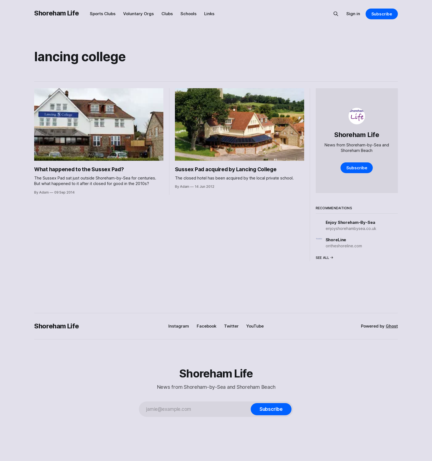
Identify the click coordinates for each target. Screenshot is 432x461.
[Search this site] (335, 13)
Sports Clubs (102, 13)
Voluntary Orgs (138, 13)
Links (209, 13)
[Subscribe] (271, 409)
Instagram (178, 326)
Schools (188, 13)
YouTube (255, 326)
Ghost (392, 326)
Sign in (353, 13)
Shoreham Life (56, 13)
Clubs (167, 13)
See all (324, 258)
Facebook (206, 326)
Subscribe (381, 14)
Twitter (231, 326)
